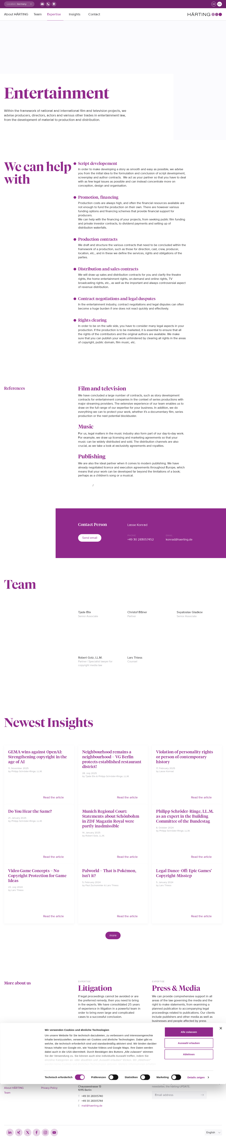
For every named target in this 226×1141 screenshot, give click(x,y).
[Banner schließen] (221, 1085)
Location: (11, 4)
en (219, 4)
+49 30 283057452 (140, 539)
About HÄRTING (16, 14)
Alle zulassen (189, 1088)
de (214, 4)
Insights (74, 14)
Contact (94, 14)
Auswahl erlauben (189, 1099)
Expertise (54, 14)
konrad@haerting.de (179, 539)
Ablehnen (189, 1111)
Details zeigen (196, 1134)
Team (38, 14)
